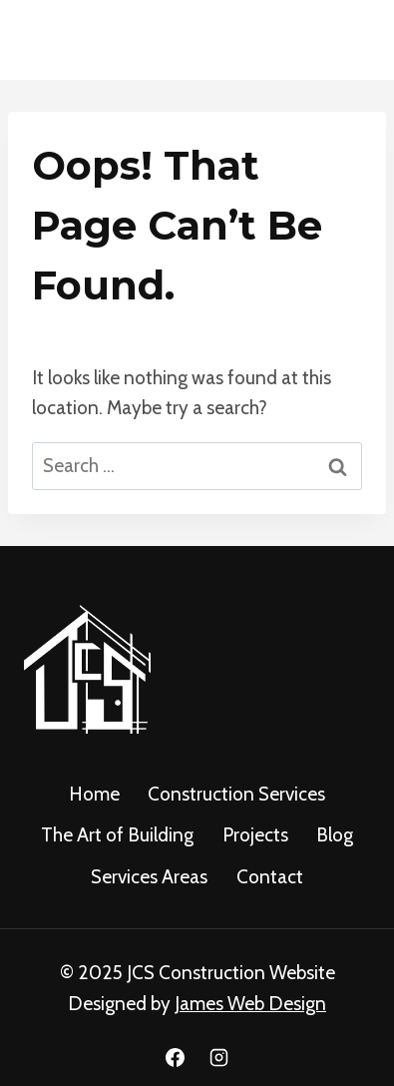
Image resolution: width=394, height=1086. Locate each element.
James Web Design (250, 1003)
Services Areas (149, 876)
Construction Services (236, 794)
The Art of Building (117, 834)
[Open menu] (346, 39)
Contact (269, 876)
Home (94, 794)
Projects (255, 834)
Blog (334, 834)
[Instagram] (218, 1057)
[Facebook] (176, 1057)
